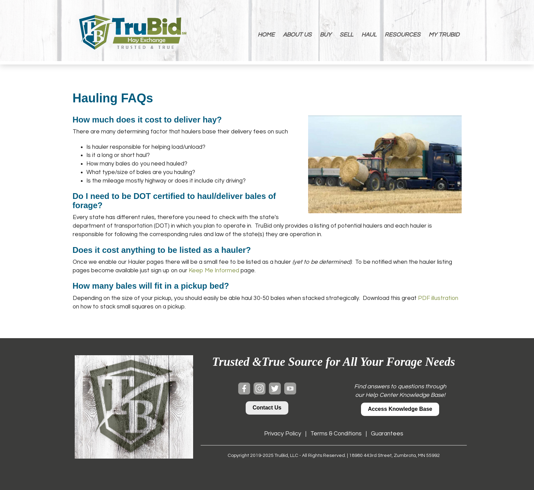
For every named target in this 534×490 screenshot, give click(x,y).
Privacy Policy (282, 434)
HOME (266, 35)
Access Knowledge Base (400, 409)
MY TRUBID (444, 35)
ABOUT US (297, 35)
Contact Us (266, 407)
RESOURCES (402, 35)
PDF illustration (438, 298)
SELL (346, 35)
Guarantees (387, 434)
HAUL (368, 35)
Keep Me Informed (214, 271)
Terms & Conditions (336, 434)
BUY (325, 35)
